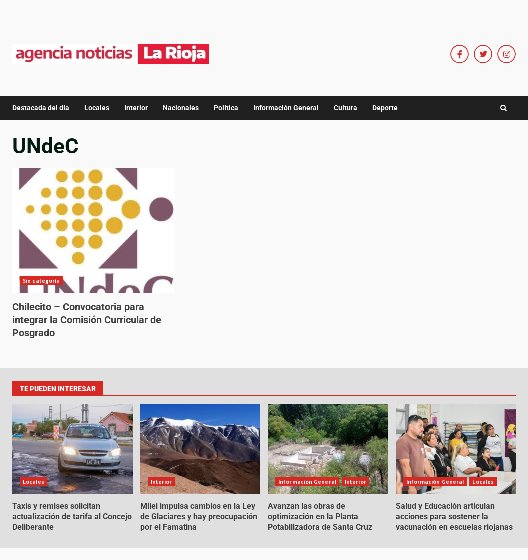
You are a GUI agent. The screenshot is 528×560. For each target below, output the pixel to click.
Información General (286, 108)
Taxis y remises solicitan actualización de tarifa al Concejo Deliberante (72, 449)
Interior (136, 108)
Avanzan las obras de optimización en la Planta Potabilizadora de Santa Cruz (328, 449)
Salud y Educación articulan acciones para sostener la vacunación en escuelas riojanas (456, 449)
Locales (96, 108)
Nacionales (181, 108)
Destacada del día (40, 108)
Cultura (345, 108)
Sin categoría (41, 280)
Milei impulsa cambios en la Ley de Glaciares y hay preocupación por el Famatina (200, 449)
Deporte (385, 108)
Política (226, 108)
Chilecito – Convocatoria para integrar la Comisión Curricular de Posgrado (93, 230)
